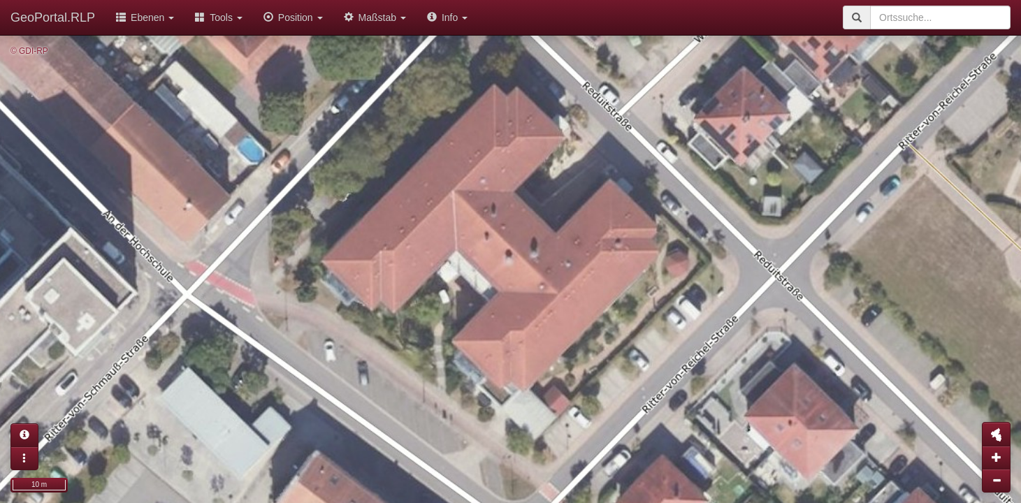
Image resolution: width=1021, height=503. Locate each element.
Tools (218, 17)
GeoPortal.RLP (52, 17)
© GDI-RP (29, 51)
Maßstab (375, 17)
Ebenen (145, 17)
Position (293, 17)
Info (447, 17)
